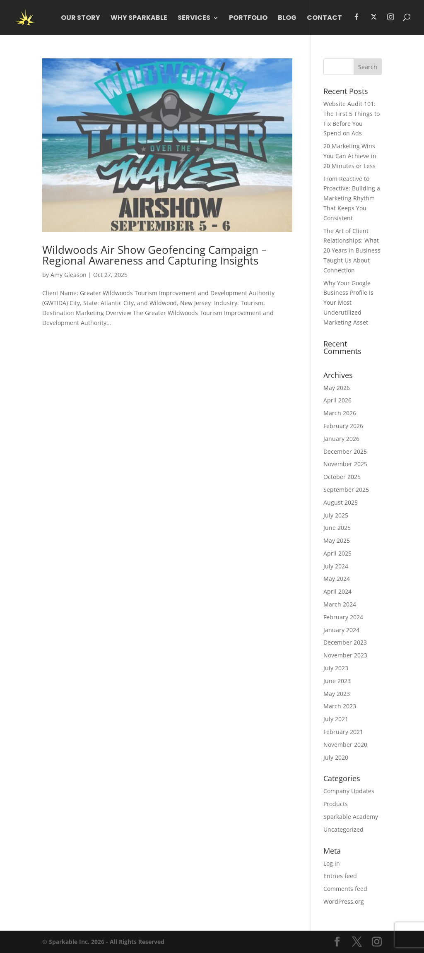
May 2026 (336, 388)
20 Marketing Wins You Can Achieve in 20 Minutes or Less (349, 156)
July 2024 (335, 566)
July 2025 (335, 515)
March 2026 (339, 413)
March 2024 (339, 604)
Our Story (80, 18)
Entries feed (340, 876)
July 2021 (335, 719)
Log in (331, 863)
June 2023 (337, 681)
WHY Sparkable (139, 18)
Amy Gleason (69, 275)
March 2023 (339, 706)
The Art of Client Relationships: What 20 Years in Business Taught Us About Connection (352, 250)
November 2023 (345, 655)
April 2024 (337, 591)
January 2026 (341, 439)
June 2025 (337, 528)
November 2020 (345, 744)
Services (194, 18)
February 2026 (343, 426)
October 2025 (342, 477)
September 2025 (346, 489)
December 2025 (345, 451)
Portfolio (248, 18)
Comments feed (345, 889)
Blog (287, 18)
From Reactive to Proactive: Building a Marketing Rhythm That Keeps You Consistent (351, 198)
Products (335, 804)
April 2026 (337, 400)
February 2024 (343, 617)
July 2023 (335, 668)
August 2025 (340, 502)
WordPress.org (343, 901)
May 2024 (336, 578)
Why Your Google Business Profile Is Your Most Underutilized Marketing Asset (348, 302)
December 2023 (345, 642)
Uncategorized (343, 829)
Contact (324, 18)
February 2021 (343, 732)
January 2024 (341, 630)
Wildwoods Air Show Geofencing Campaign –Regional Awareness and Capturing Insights (154, 255)
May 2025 (336, 540)
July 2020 (335, 757)
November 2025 (345, 464)
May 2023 (336, 694)
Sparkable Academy (350, 817)
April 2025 (337, 553)
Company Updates (348, 791)
